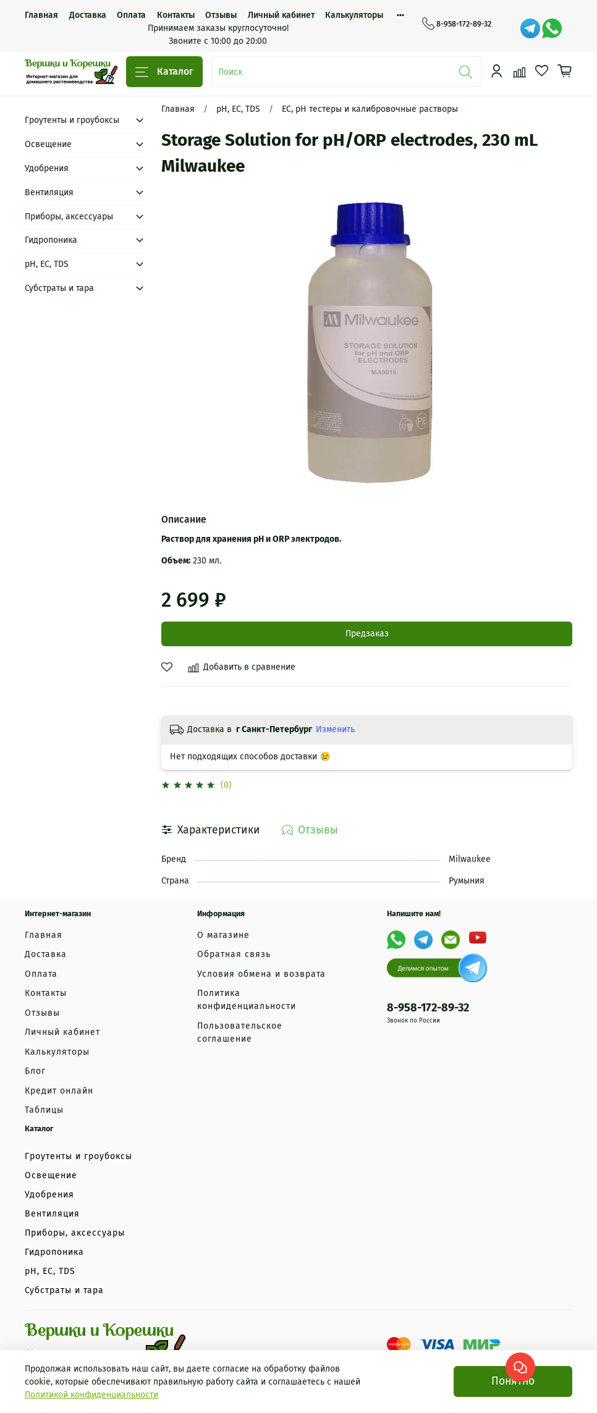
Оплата (131, 15)
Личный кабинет (281, 15)
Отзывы (221, 15)
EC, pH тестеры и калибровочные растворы (370, 109)
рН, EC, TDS (238, 109)
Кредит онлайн (59, 1091)
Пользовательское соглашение (239, 1032)
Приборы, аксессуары (69, 216)
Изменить (335, 729)
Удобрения (47, 168)
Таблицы (44, 1110)
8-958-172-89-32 (457, 24)
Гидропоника (51, 240)
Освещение (48, 144)
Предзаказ (367, 633)
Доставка (87, 15)
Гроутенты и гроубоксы (72, 120)
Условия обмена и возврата (261, 974)
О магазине (223, 935)
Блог (35, 1071)
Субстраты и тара (59, 288)
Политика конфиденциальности (246, 999)
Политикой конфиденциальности (91, 1395)
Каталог (164, 71)
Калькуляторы (354, 15)
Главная (41, 15)
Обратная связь (234, 954)
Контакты (176, 15)
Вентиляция (49, 192)
